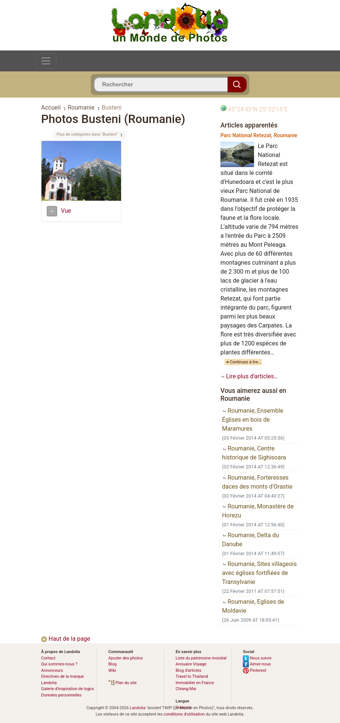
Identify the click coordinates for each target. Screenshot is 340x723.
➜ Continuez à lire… (243, 362)
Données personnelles (61, 695)
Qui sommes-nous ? (59, 664)
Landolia (137, 707)
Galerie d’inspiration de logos (67, 688)
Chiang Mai (186, 688)
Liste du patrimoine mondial (201, 658)
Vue (66, 210)
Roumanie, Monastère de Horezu (258, 511)
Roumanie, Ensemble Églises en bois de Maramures (252, 419)
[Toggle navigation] (45, 60)
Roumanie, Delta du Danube (250, 540)
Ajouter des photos (125, 658)
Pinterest (254, 670)
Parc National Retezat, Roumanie (258, 135)
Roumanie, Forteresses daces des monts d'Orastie (257, 482)
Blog (112, 664)
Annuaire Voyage (191, 664)
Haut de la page (65, 638)
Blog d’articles (188, 670)
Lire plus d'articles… (249, 376)
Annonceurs (52, 670)
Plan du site (122, 682)
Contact (48, 658)
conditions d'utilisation (184, 714)
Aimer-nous (257, 664)
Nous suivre (257, 658)
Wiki (112, 670)
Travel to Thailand (192, 676)
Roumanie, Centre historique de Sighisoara (254, 453)
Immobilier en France (195, 682)
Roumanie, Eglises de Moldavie (253, 606)
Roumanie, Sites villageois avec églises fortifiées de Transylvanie (259, 572)
